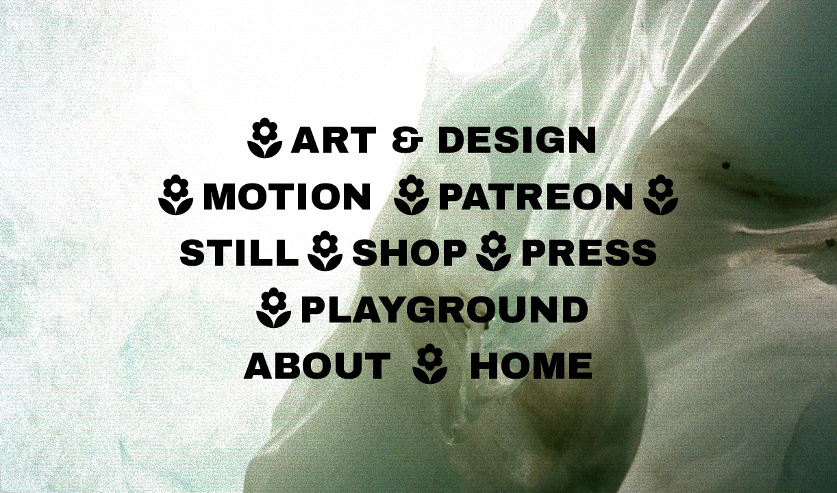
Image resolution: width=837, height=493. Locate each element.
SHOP (410, 253)
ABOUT (317, 366)
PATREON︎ (561, 197)
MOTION (294, 197)
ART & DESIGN (444, 140)
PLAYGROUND (444, 310)
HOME (532, 366)
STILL (239, 253)
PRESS (589, 253)
